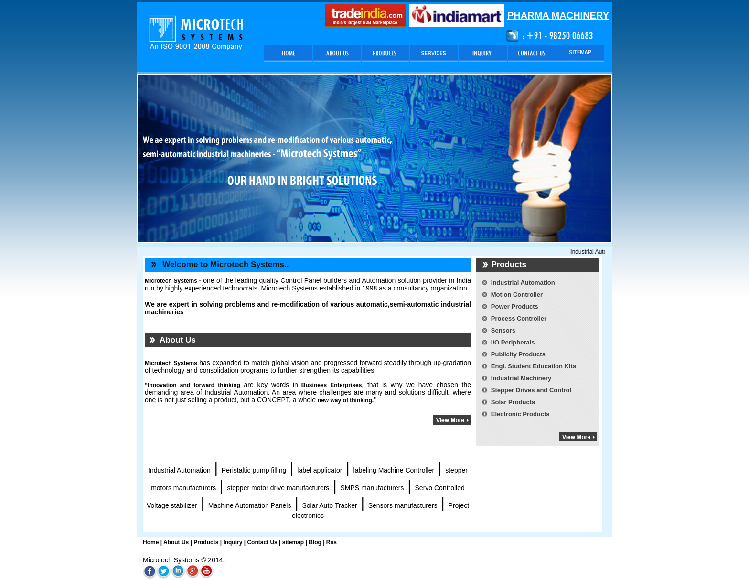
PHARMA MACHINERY (558, 15)
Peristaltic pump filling (254, 470)
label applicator (319, 470)
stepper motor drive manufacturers (278, 488)
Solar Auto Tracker (329, 505)
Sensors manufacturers (403, 505)
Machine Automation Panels (249, 505)
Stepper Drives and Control (531, 390)
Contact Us (262, 542)
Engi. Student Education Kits (533, 366)
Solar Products (513, 402)
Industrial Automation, (603, 251)
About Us (176, 542)
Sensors (503, 330)
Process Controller (518, 318)
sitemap (293, 542)
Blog (315, 542)
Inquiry (232, 542)
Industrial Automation (179, 470)
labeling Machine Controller (394, 470)
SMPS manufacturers (372, 488)
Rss (331, 542)
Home (151, 542)
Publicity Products (518, 354)
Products (205, 542)
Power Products (514, 306)
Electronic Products (520, 414)
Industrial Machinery (521, 378)
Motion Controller (517, 294)
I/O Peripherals (513, 342)
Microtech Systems (171, 363)
